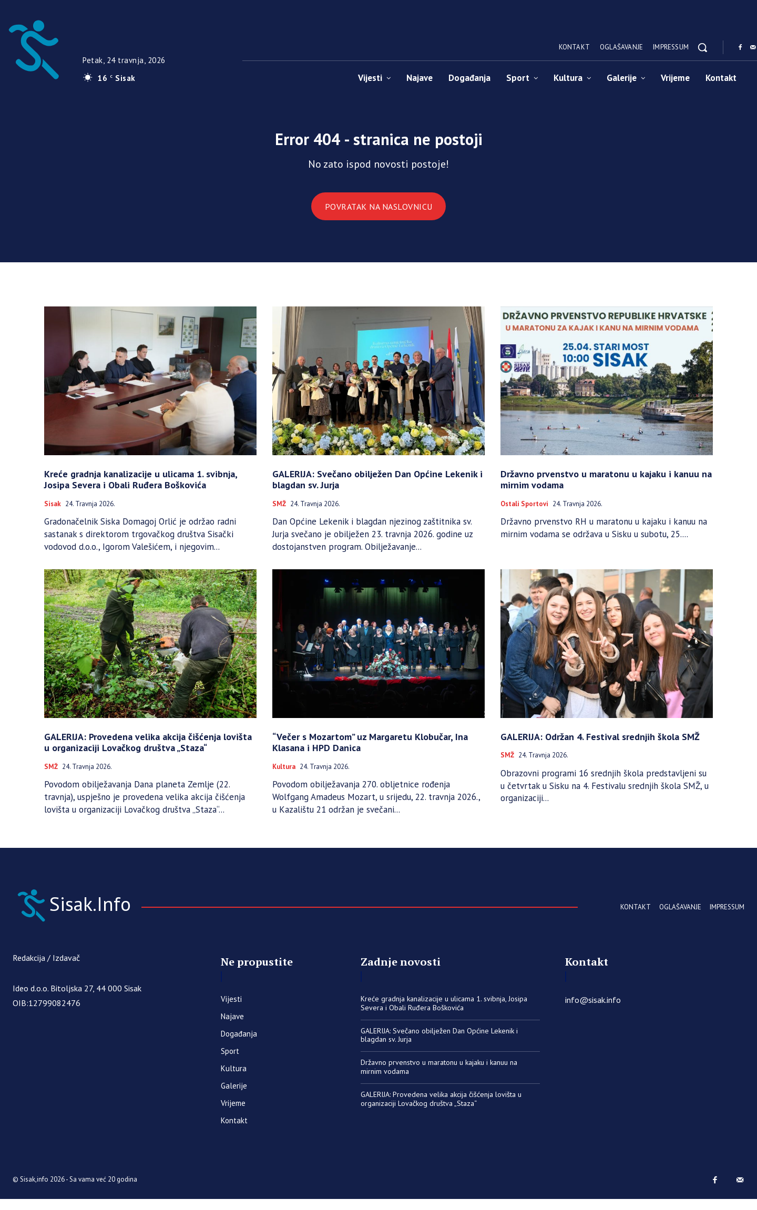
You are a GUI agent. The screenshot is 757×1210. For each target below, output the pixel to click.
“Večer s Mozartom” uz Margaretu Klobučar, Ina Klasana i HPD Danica (370, 750)
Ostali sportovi (524, 512)
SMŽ (279, 512)
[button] (702, 47)
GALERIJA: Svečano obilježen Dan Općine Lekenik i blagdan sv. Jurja (377, 487)
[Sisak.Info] (113, 914)
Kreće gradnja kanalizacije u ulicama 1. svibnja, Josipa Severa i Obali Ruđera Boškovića (141, 487)
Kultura (283, 775)
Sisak (52, 512)
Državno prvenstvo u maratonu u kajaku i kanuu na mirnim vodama (606, 487)
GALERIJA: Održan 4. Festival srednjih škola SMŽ (600, 745)
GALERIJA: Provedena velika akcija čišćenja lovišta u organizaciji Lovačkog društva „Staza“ (148, 750)
